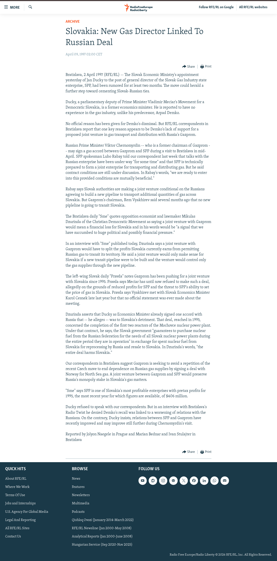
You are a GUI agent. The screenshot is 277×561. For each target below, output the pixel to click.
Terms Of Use (15, 495)
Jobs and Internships (20, 503)
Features (78, 487)
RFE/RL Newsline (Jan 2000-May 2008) (102, 528)
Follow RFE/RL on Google (216, 7)
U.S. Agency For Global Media (26, 511)
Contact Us (13, 536)
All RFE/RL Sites (17, 528)
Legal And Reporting (20, 520)
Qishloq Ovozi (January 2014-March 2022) (103, 520)
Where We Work (17, 487)
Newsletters (81, 495)
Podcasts (78, 511)
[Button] (188, 67)
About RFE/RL (15, 479)
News (76, 479)
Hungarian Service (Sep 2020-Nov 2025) (102, 545)
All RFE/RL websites (253, 7)
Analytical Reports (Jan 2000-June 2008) (102, 536)
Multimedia (80, 503)
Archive (73, 22)
